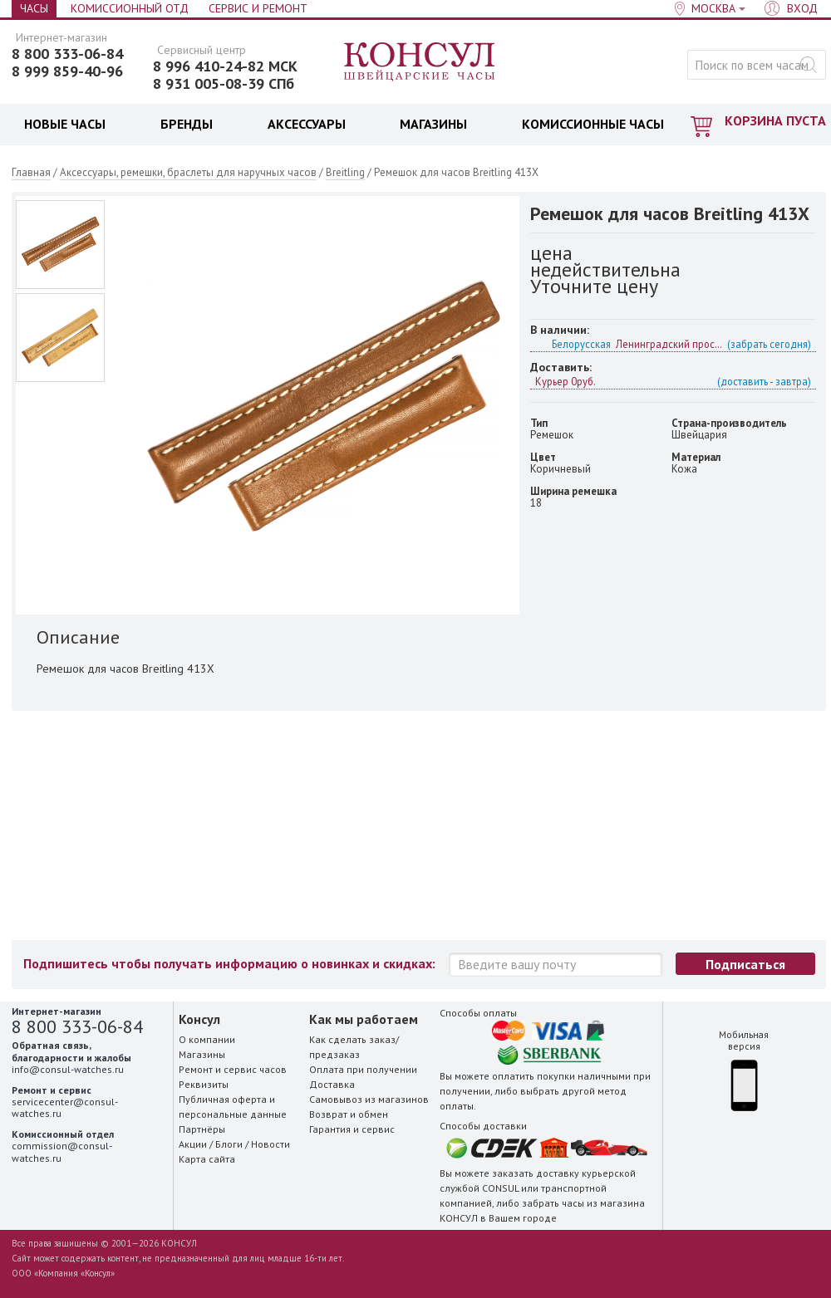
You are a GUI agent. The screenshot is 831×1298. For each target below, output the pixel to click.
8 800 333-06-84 (67, 54)
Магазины (202, 1054)
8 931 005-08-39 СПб (223, 84)
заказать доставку (535, 1173)
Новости (270, 1144)
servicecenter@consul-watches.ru (65, 1107)
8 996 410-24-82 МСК (225, 66)
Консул (420, 62)
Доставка (332, 1084)
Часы (34, 8)
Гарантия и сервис (352, 1129)
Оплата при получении (363, 1069)
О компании (207, 1039)
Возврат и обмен (348, 1114)
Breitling (345, 172)
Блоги (229, 1144)
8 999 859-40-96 (67, 71)
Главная (31, 172)
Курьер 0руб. (673, 381)
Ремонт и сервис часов (233, 1069)
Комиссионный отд (130, 8)
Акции (193, 1144)
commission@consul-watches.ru (62, 1151)
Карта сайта (207, 1159)
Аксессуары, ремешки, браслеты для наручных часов (188, 172)
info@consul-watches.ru (68, 1069)
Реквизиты (204, 1084)
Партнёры (202, 1129)
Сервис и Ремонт (258, 8)
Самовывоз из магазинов (369, 1099)
